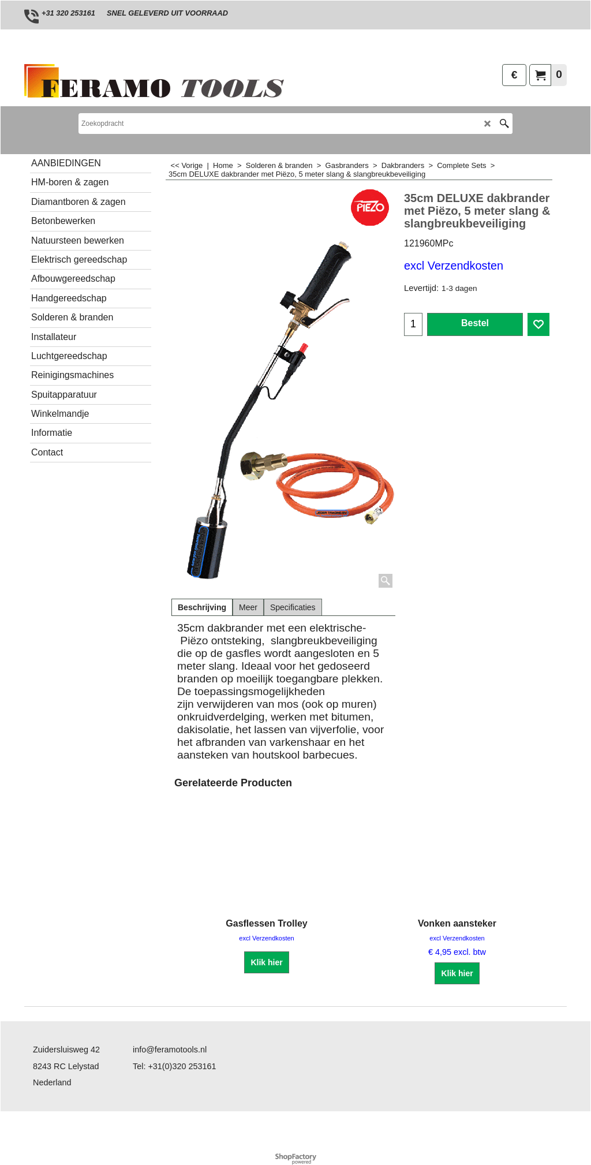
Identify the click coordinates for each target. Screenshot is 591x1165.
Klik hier (266, 962)
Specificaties (293, 607)
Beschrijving (202, 607)
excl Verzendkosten (453, 265)
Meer (248, 607)
